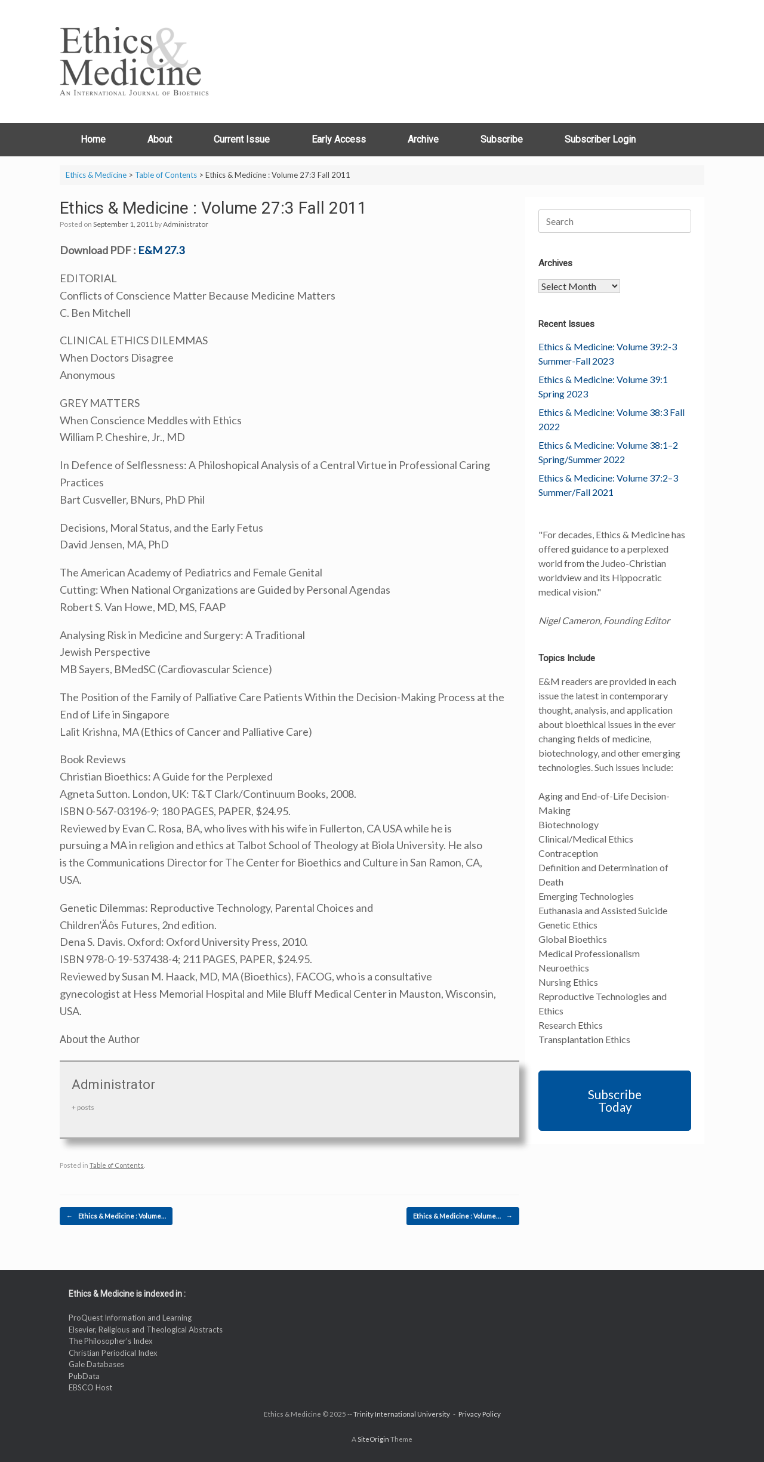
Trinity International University (401, 1414)
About (159, 139)
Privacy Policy (479, 1414)
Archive (423, 139)
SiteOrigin (373, 1439)
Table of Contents (117, 1165)
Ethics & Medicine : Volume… (116, 1216)
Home (93, 139)
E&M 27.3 (161, 250)
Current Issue (242, 139)
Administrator (185, 224)
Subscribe (501, 139)
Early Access (339, 139)
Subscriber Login (600, 139)
